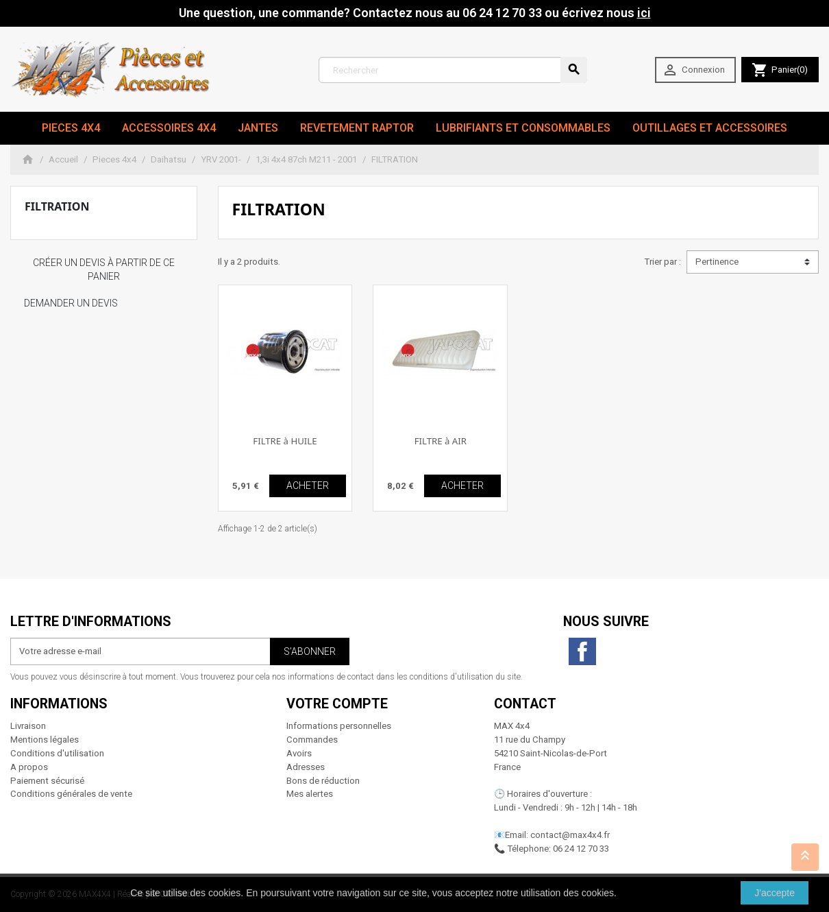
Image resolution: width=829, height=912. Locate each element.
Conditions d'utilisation (57, 753)
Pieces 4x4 (71, 127)
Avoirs (299, 753)
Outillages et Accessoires (709, 127)
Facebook (582, 651)
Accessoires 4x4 (169, 127)
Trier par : (662, 261)
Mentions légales (44, 739)
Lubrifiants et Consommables (523, 127)
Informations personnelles (338, 726)
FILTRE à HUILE (285, 441)
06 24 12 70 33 (581, 848)
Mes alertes (309, 794)
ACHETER (307, 485)
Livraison (28, 726)
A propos (29, 767)
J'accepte (774, 892)
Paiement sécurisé (47, 781)
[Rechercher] (453, 70)
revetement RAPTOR (357, 127)
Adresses (305, 767)
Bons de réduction (323, 781)
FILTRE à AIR (440, 441)
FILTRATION (57, 206)
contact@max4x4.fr (570, 835)
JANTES (258, 127)
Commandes (312, 739)
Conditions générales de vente (71, 794)
